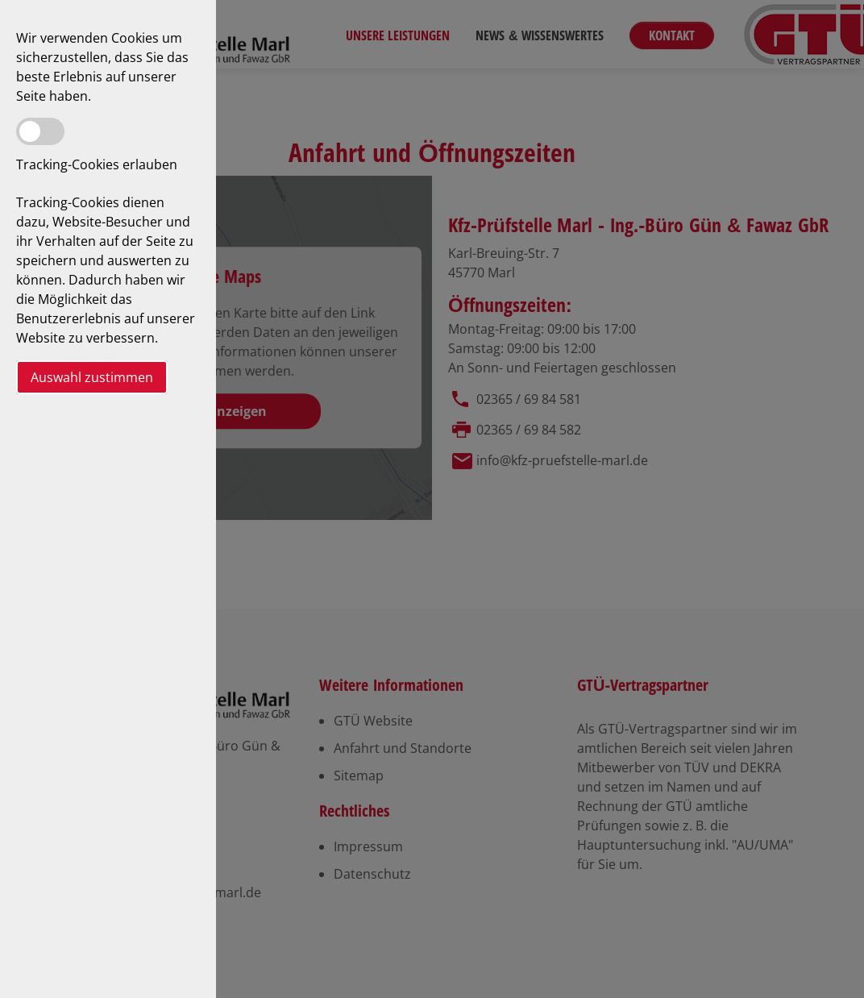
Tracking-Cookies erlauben (96, 164)
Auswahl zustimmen (92, 377)
